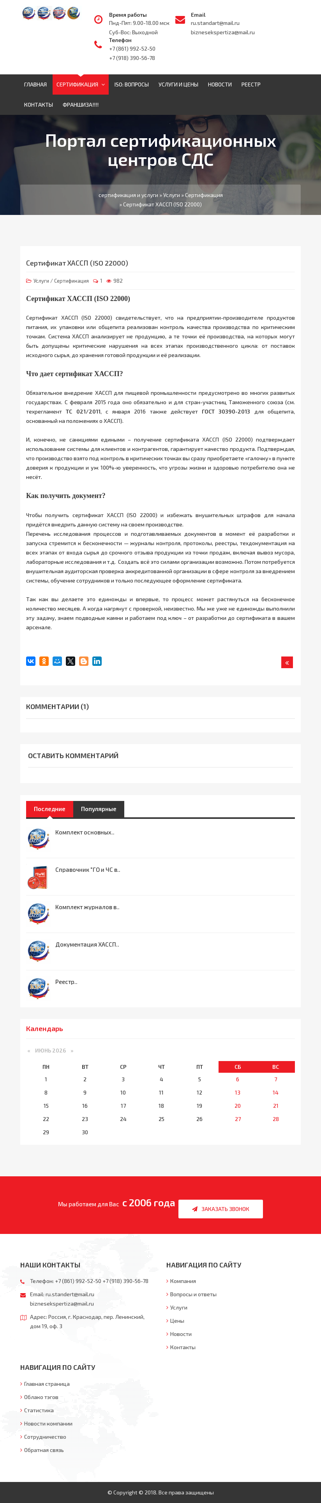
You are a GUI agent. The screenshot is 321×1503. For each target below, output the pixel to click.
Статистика (37, 1410)
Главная (35, 84)
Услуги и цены (178, 84)
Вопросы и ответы (191, 1294)
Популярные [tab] (98, 808)
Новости (220, 84)
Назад (287, 663)
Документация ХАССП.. (87, 944)
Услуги (41, 281)
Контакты (38, 104)
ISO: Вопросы (132, 84)
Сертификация (80, 84)
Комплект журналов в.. (87, 906)
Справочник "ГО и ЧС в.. (87, 869)
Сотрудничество (43, 1436)
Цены (175, 1320)
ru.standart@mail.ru (215, 22)
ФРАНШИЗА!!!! (81, 104)
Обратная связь (42, 1450)
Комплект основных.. (85, 832)
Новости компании (46, 1423)
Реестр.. (66, 981)
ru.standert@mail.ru (70, 1294)
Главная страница (45, 1383)
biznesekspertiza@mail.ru (223, 32)
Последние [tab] (49, 808)
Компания (181, 1281)
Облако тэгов (39, 1397)
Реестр (251, 84)
